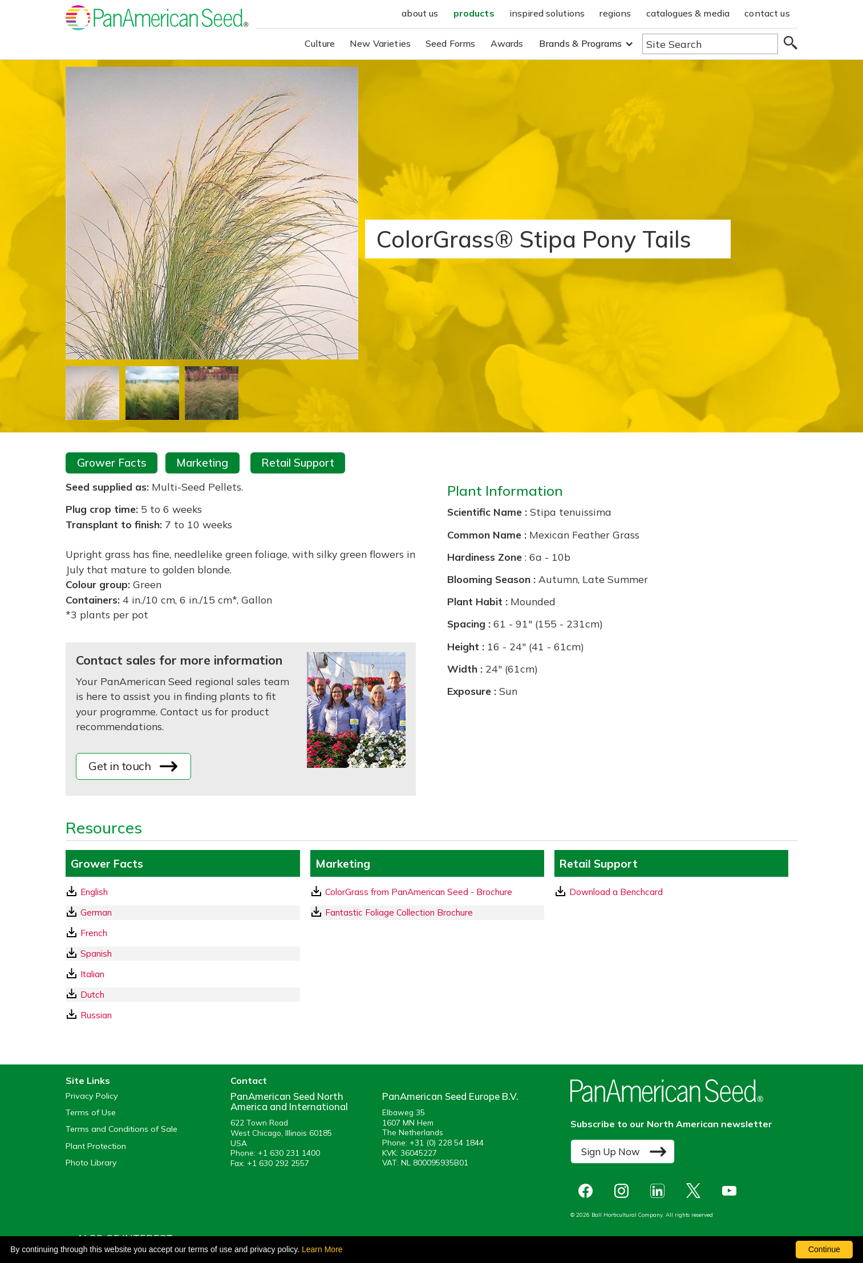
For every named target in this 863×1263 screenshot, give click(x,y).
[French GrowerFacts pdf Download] (182, 933)
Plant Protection (96, 1146)
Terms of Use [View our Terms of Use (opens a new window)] (91, 1113)
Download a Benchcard (609, 891)
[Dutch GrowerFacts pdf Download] (182, 994)
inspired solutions (547, 13)
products (474, 13)
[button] (586, 43)
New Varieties (380, 43)
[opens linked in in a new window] (660, 1191)
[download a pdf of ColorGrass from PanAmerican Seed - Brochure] (427, 892)
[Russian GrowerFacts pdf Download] (182, 1015)
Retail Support (297, 462)
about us (420, 13)
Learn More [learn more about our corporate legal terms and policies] (322, 1249)
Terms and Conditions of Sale (121, 1129)
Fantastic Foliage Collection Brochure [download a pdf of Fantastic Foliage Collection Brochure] (392, 912)
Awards (507, 43)
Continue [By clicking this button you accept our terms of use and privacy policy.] (824, 1249)
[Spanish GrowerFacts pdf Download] (182, 953)
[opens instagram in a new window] (624, 1191)
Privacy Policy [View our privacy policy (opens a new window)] (92, 1096)
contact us (767, 13)
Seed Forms (451, 43)
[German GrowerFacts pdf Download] (182, 912)
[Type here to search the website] (710, 44)
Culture (320, 43)
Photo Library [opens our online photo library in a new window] (91, 1163)
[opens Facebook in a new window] (588, 1191)
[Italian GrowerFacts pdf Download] (182, 974)
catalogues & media (688, 13)
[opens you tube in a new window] (732, 1191)
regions (615, 13)
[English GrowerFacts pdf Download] (182, 892)
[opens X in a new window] (696, 1191)
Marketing (202, 462)
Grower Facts (112, 462)
